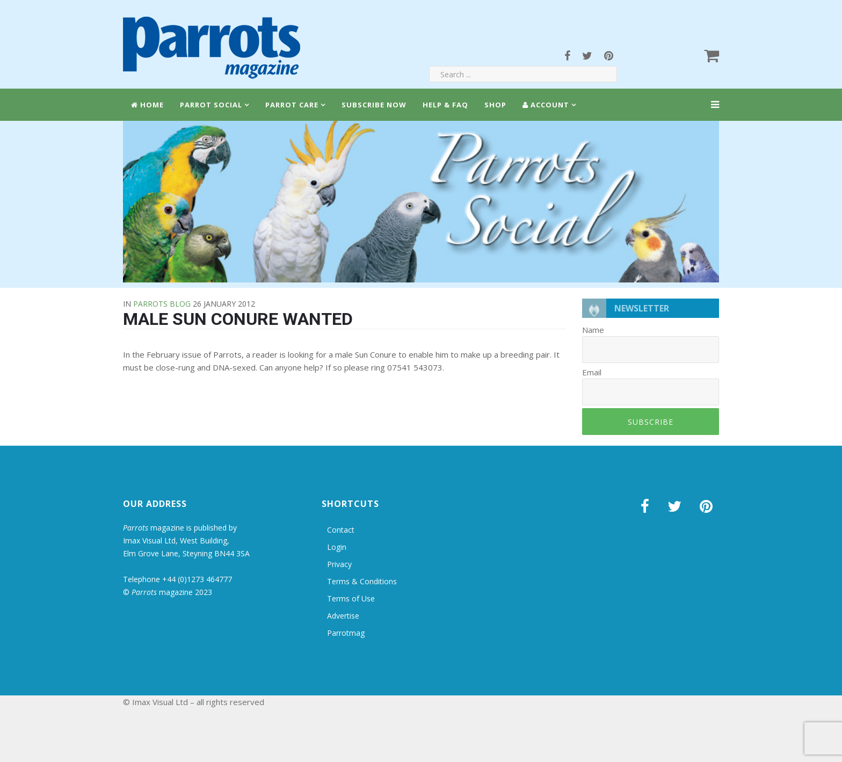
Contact (340, 530)
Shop (495, 105)
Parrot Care (291, 105)
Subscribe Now (374, 105)
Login (336, 547)
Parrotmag (346, 633)
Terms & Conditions (362, 581)
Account (545, 105)
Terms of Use (351, 598)
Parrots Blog (162, 304)
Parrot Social (211, 105)
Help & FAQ (445, 105)
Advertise (343, 616)
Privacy (339, 564)
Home (147, 105)
